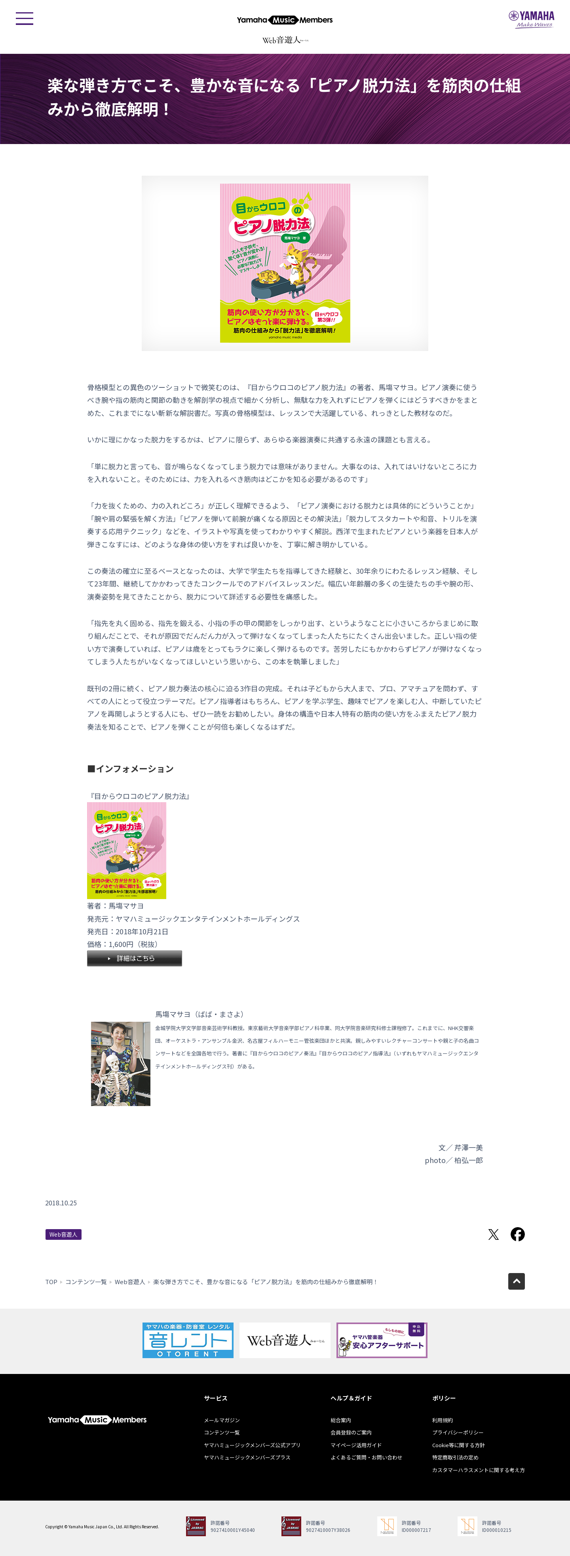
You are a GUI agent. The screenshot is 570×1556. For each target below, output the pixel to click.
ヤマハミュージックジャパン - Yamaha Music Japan (531, 20)
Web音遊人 (63, 1234)
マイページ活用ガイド (356, 1445)
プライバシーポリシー (458, 1432)
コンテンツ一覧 (86, 1281)
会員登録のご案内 (351, 1432)
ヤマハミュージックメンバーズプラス (247, 1457)
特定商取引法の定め (455, 1457)
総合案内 (341, 1420)
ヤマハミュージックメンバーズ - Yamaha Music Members (285, 19)
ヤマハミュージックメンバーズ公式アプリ (252, 1445)
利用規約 (442, 1420)
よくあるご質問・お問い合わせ (367, 1457)
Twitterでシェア (493, 1234)
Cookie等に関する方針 (458, 1445)
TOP (51, 1281)
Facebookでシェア (518, 1234)
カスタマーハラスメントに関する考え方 (478, 1470)
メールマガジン (222, 1420)
